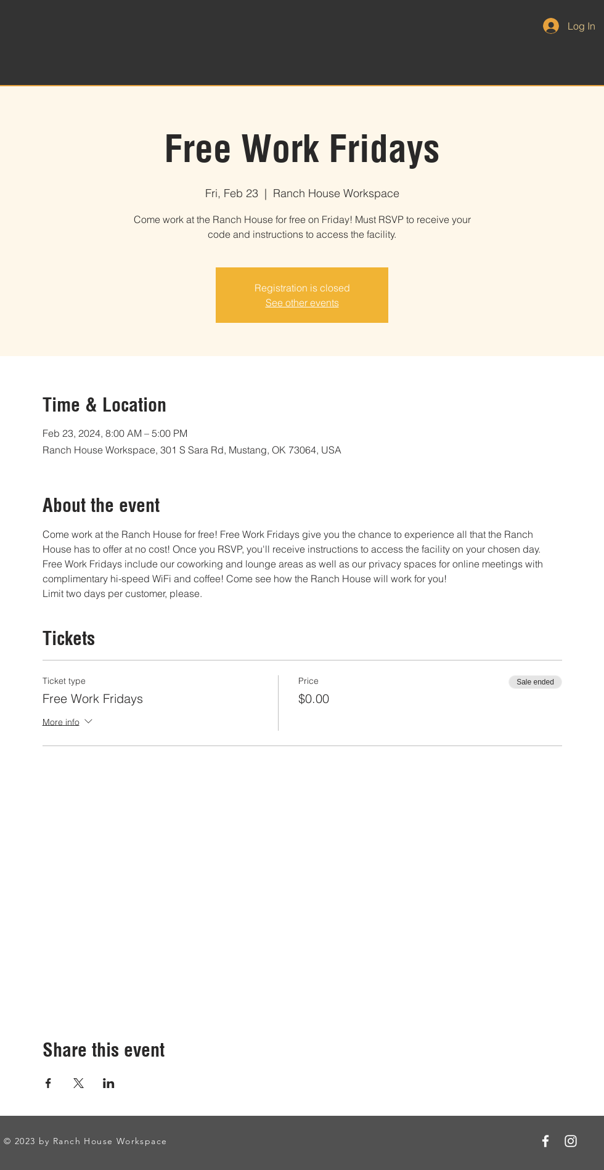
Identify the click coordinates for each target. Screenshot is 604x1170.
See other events (302, 302)
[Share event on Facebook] (48, 1083)
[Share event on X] (78, 1083)
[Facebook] (545, 1141)
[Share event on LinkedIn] (109, 1083)
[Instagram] (571, 1141)
